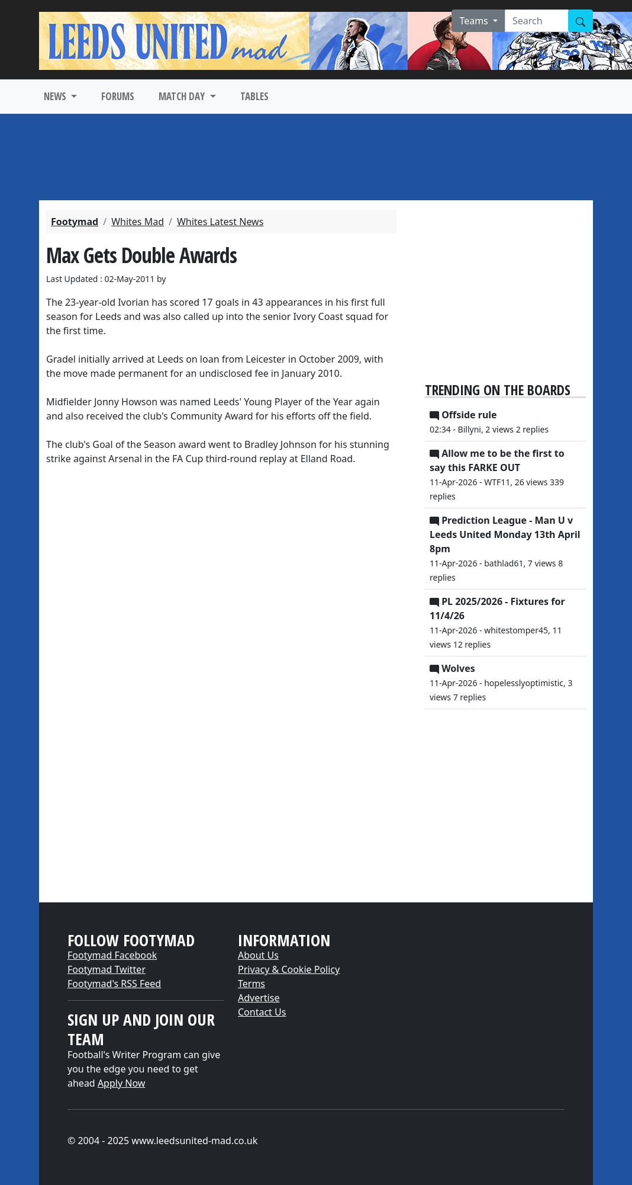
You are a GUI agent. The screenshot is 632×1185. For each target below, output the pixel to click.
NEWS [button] (56, 96)
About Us (258, 955)
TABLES (254, 96)
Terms (251, 983)
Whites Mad (137, 221)
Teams (475, 20)
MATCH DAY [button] (183, 96)
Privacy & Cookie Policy (289, 969)
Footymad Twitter (106, 969)
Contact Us (262, 1012)
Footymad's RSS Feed (114, 983)
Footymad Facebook (112, 955)
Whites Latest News (220, 221)
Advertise (258, 997)
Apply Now (121, 1083)
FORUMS (117, 96)
